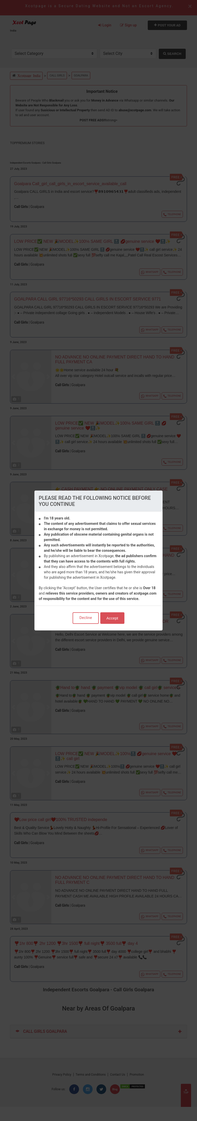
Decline (85, 617)
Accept (112, 618)
